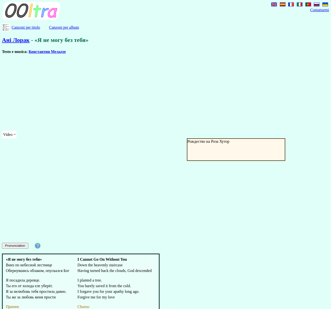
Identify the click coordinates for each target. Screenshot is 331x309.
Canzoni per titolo (26, 27)
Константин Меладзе (47, 52)
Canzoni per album (64, 27)
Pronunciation (15, 245)
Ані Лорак (16, 40)
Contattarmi (319, 10)
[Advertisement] (149, 92)
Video (8, 134)
